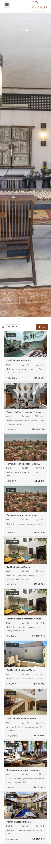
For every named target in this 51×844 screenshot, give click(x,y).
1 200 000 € (11, 377)
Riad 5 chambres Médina (18, 360)
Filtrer (42, 327)
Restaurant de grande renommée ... (24, 770)
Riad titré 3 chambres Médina (20, 670)
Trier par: (11, 326)
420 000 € (11, 684)
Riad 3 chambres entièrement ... (22, 718)
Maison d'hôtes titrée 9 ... (18, 821)
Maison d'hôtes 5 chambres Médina (23, 412)
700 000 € (11, 429)
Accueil (22, 23)
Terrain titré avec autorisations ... (23, 463)
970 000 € (11, 584)
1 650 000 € (11, 787)
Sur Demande (12, 735)
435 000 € (11, 481)
